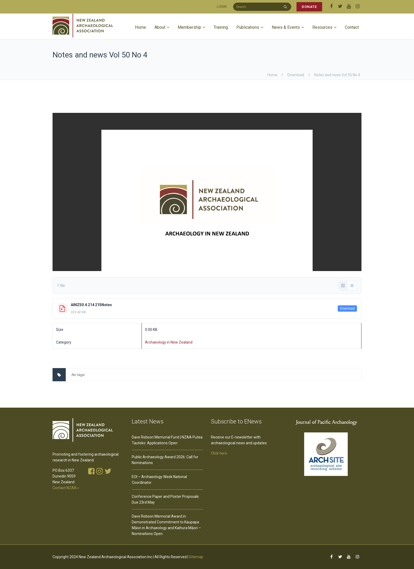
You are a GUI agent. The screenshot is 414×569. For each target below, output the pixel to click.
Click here (219, 453)
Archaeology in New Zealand (168, 342)
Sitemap (196, 557)
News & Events (286, 27)
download (296, 75)
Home (140, 27)
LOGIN (222, 6)
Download (347, 308)
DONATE (309, 7)
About (159, 27)
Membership (189, 27)
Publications (247, 27)
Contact (352, 27)
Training (221, 27)
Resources (322, 27)
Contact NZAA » (66, 488)
